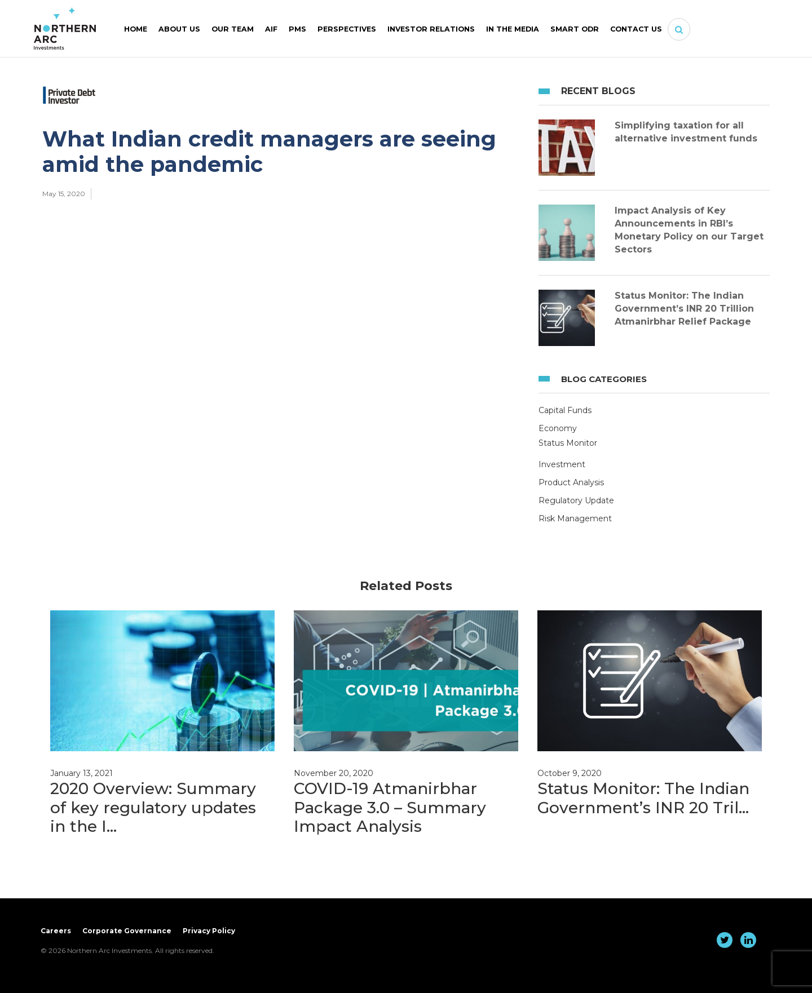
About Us (179, 29)
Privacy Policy (209, 930)
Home (135, 29)
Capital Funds (565, 410)
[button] (679, 29)
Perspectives (346, 29)
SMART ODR (574, 29)
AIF (271, 29)
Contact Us (636, 29)
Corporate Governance (126, 930)
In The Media (512, 29)
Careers (56, 930)
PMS (297, 29)
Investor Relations (431, 29)
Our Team (232, 29)
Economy (558, 428)
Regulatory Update (576, 500)
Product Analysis (571, 482)
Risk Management (575, 518)
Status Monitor (568, 443)
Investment (562, 464)
